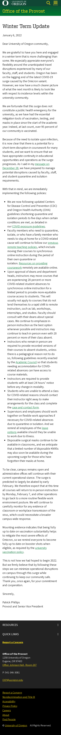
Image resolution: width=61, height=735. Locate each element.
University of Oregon (16, 725)
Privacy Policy (9, 706)
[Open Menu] (56, 3)
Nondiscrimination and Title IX (18, 697)
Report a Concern (12, 692)
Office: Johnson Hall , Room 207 (19, 665)
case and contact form (25, 407)
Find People (9, 719)
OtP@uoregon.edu (12, 680)
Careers (6, 710)
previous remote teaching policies (32, 245)
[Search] (48, 3)
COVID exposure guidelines (28, 226)
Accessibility (8, 701)
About (5, 715)
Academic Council (26, 362)
